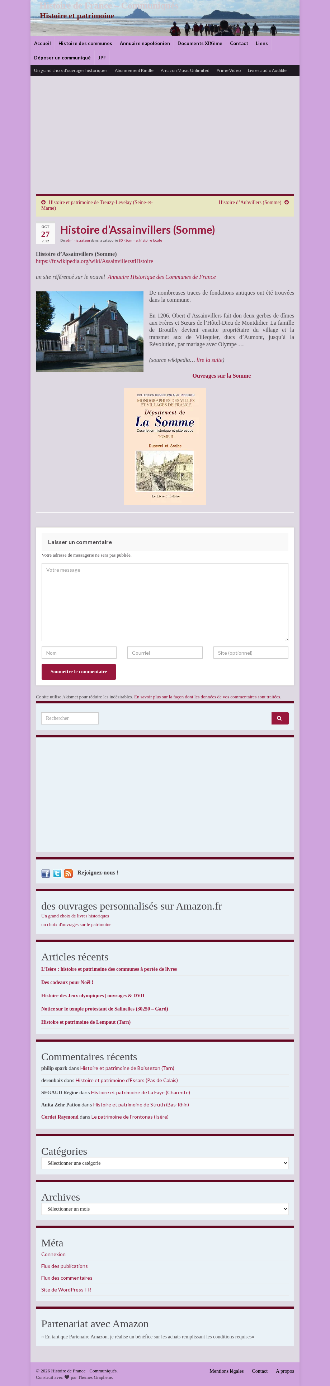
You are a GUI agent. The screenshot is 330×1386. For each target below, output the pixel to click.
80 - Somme (128, 240)
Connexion (53, 1254)
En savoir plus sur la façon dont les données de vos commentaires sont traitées (207, 696)
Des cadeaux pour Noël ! (67, 982)
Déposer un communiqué (62, 57)
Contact (239, 43)
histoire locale (150, 240)
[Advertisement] (165, 140)
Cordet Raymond (60, 1117)
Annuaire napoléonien (145, 43)
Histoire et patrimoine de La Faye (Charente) (140, 1092)
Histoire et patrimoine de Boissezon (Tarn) (127, 1068)
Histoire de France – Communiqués (104, 5)
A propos (285, 1371)
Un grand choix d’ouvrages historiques (71, 70)
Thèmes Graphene (95, 1377)
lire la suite (209, 360)
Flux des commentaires (67, 1278)
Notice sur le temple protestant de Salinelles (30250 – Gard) (104, 1009)
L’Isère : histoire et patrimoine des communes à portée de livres (109, 969)
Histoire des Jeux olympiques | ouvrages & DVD (92, 995)
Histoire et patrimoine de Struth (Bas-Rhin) (141, 1104)
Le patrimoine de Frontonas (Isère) (130, 1117)
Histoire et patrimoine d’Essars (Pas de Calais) (127, 1080)
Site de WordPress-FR (66, 1289)
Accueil (42, 43)
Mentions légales (226, 1371)
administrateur (78, 240)
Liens (262, 43)
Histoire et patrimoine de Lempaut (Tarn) (86, 1022)
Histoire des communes (85, 43)
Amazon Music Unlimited (185, 70)
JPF (102, 57)
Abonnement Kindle (134, 70)
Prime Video (229, 70)
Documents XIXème (200, 43)
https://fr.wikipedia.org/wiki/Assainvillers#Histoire (94, 261)
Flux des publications (64, 1266)
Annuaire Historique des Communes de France (162, 277)
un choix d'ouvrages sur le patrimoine (76, 924)
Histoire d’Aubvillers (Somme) (250, 202)
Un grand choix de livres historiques (75, 916)
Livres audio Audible (267, 70)
